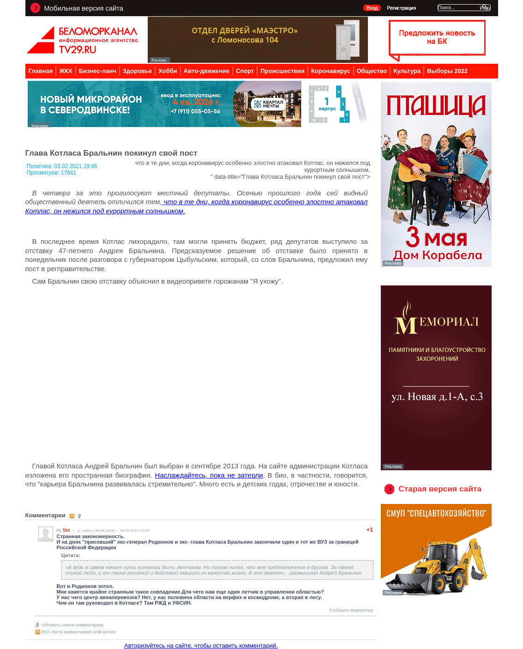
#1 (59, 530)
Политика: (40, 166)
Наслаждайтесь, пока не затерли (209, 475)
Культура (407, 70)
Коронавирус (330, 70)
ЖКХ (65, 70)
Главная (41, 70)
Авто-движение (206, 70)
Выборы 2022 (447, 70)
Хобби (167, 70)
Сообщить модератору (351, 610)
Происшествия (282, 70)
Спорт (245, 70)
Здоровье (137, 70)
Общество (372, 70)
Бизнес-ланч (97, 70)
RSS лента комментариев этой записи (79, 632)
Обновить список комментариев (73, 625)
